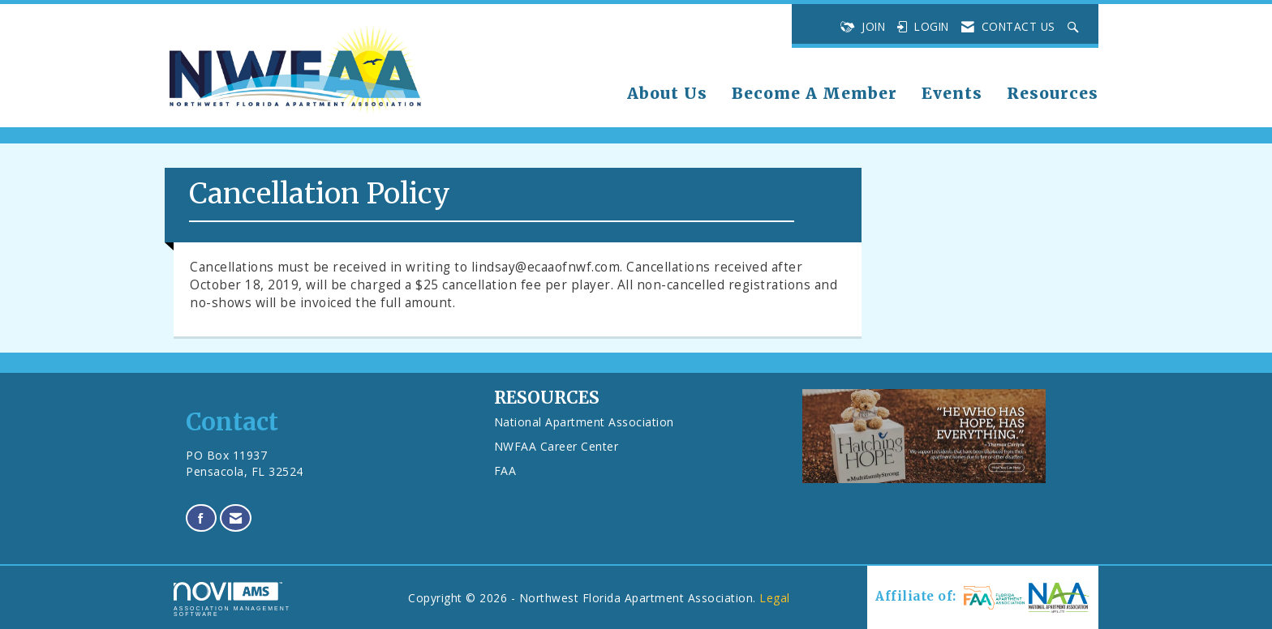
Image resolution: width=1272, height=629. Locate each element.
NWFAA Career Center (556, 446)
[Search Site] (1075, 26)
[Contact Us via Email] (236, 518)
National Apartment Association (584, 422)
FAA (505, 470)
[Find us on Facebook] (201, 518)
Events (952, 93)
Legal (774, 597)
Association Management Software (232, 599)
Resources (1052, 93)
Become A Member (814, 93)
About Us (667, 93)
